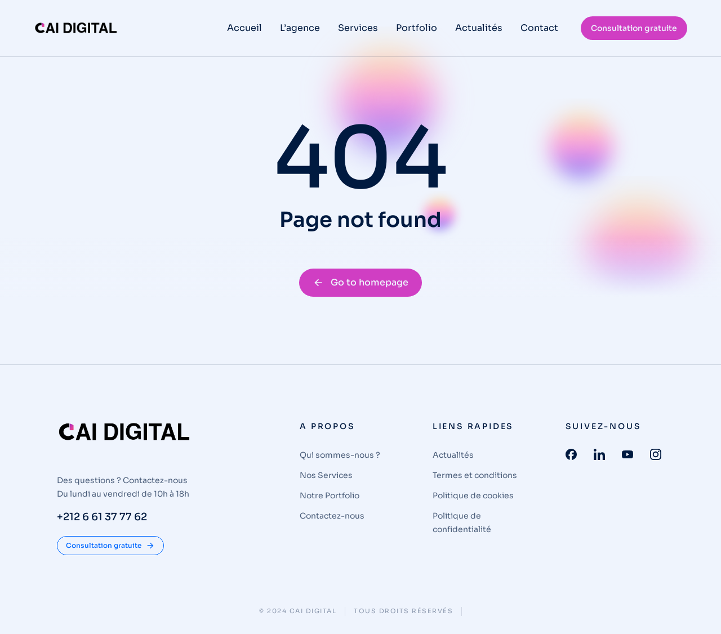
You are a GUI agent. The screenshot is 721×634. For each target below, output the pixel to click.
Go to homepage (360, 282)
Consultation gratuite (634, 28)
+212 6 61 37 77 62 (102, 517)
